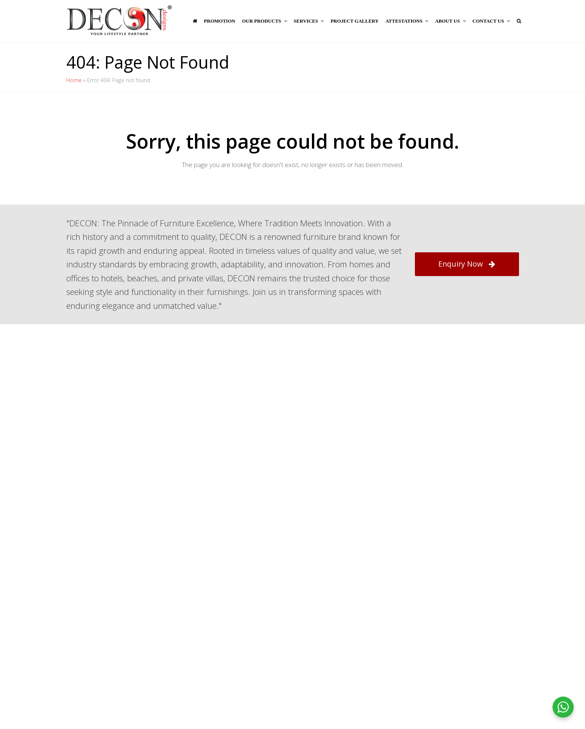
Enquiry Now (466, 264)
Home (74, 80)
